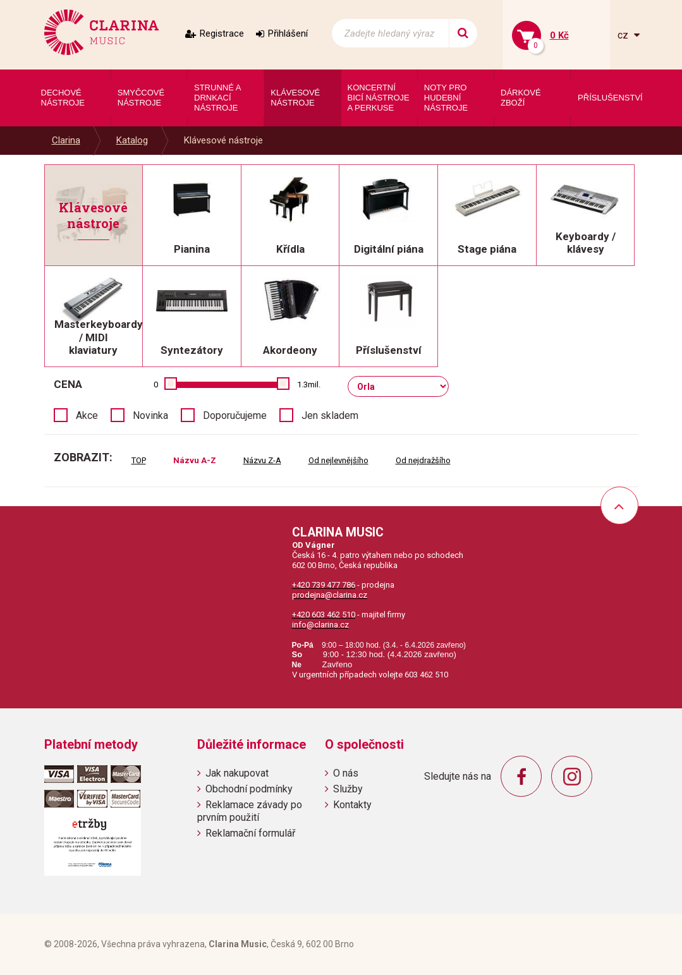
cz (624, 35)
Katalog (132, 140)
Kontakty (352, 805)
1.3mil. (308, 384)
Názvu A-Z (194, 460)
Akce (87, 415)
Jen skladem (329, 415)
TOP (138, 460)
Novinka (150, 415)
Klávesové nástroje (223, 140)
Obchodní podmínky (249, 789)
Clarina (66, 140)
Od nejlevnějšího (338, 460)
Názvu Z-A (262, 460)
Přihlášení (288, 33)
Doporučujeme (235, 415)
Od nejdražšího (423, 460)
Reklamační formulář (250, 833)
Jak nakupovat (237, 773)
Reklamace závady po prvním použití (249, 811)
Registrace (222, 33)
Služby (348, 789)
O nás (345, 773)
